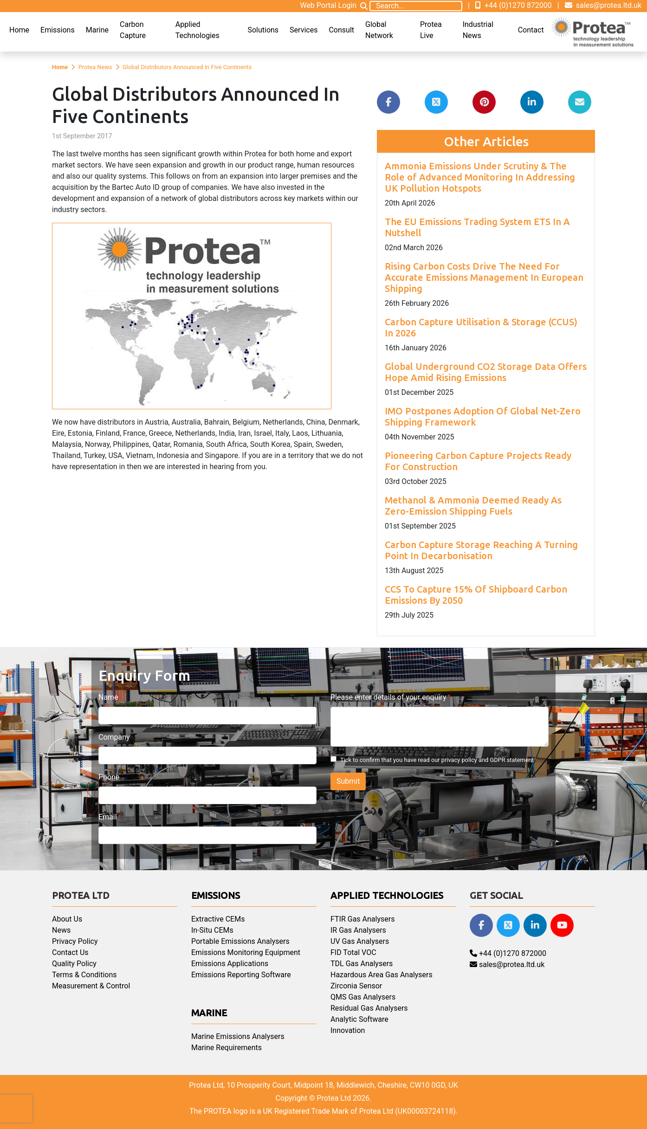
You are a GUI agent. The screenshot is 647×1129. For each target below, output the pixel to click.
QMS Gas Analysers (362, 997)
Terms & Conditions (84, 974)
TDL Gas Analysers (361, 963)
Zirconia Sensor (356, 985)
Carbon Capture (133, 30)
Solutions (262, 30)
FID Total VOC (353, 952)
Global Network (379, 30)
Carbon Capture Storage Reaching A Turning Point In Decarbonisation (481, 550)
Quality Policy (74, 963)
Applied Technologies (197, 30)
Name (108, 697)
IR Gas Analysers (358, 930)
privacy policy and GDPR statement (487, 759)
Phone (108, 777)
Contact (531, 30)
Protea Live (431, 30)
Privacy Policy (75, 941)
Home (19, 30)
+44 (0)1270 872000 (513, 5)
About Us (67, 919)
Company (114, 737)
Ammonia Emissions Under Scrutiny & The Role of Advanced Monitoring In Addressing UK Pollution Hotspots (480, 177)
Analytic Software (359, 1019)
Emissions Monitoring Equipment (245, 952)
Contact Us (70, 952)
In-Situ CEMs (212, 930)
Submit (348, 781)
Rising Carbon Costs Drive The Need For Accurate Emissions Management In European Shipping (484, 277)
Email (107, 817)
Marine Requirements (226, 1047)
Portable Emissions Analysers (240, 941)
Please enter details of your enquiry (388, 697)
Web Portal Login (328, 5)
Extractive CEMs (218, 919)
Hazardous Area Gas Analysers (381, 974)
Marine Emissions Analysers (238, 1036)
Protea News (95, 67)
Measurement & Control (91, 985)
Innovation (347, 1030)
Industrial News (478, 30)
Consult (341, 30)
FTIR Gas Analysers (362, 919)
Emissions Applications (229, 963)
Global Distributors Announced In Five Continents (187, 67)
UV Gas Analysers (359, 941)
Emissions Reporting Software (241, 974)
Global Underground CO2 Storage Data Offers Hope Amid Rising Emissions (486, 372)
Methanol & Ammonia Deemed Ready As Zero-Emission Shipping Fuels (473, 505)
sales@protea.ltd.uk (603, 5)
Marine (97, 30)
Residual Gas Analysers (369, 1008)
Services (303, 30)
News (61, 930)
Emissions (57, 30)
